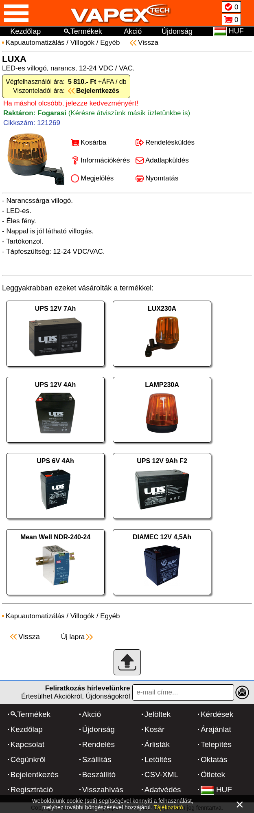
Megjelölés (97, 178)
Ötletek (213, 774)
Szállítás (97, 759)
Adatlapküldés (167, 160)
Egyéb (110, 42)
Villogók (82, 42)
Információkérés (105, 160)
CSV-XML (161, 774)
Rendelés (98, 744)
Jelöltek (158, 714)
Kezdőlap (25, 31)
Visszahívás (102, 789)
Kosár (155, 729)
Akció (133, 31)
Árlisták (157, 744)
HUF (216, 789)
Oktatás (214, 759)
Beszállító (99, 774)
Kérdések (217, 714)
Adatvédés (163, 789)
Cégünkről (28, 759)
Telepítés (216, 744)
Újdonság (177, 31)
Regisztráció (32, 789)
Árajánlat (216, 729)
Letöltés (158, 759)
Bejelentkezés (35, 774)
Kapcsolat (27, 744)
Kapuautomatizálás (35, 42)
